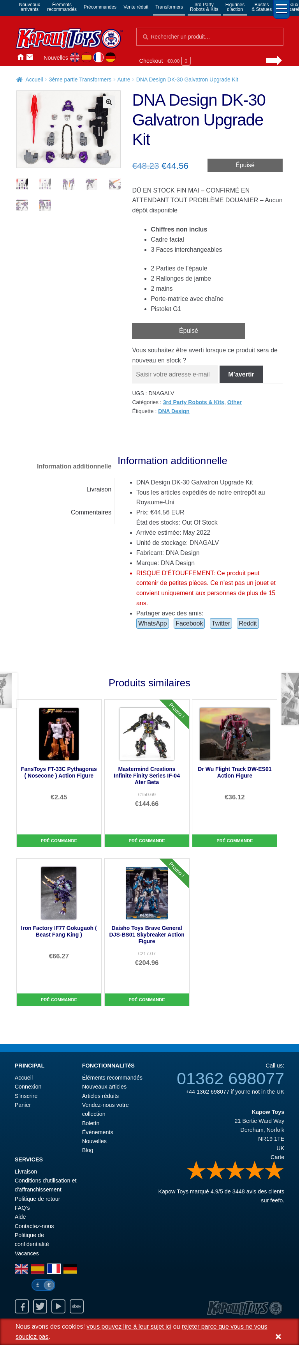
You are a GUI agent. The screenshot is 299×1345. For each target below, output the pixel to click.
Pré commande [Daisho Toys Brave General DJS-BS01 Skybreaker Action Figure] (147, 999)
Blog (87, 1150)
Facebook (189, 623)
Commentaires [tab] (91, 512)
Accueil (20, 57)
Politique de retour (37, 1199)
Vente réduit (135, 7)
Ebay (77, 1306)
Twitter (221, 623)
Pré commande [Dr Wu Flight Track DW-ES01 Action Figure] (234, 840)
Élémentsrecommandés (62, 7)
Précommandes (100, 7)
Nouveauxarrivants (29, 7)
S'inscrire (26, 1096)
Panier (23, 1105)
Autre (123, 79)
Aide (20, 1217)
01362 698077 (230, 1078)
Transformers (169, 7)
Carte (277, 1157)
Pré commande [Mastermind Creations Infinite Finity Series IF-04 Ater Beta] (147, 840)
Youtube (58, 1306)
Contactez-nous (29, 57)
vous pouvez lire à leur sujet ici (128, 1326)
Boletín (91, 1123)
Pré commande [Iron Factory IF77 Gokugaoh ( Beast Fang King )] (59, 999)
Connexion (39, 57)
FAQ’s (22, 1208)
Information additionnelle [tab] (74, 466)
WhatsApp (152, 623)
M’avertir (241, 374)
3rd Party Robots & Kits (193, 402)
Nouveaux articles (104, 1086)
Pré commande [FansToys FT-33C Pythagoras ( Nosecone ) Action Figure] (59, 840)
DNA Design (173, 411)
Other (234, 402)
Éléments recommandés (112, 1078)
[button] (109, 102)
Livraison (26, 1171)
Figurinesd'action (234, 7)
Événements (97, 1132)
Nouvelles (56, 58)
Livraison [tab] (98, 489)
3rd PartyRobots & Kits (204, 7)
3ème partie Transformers (80, 79)
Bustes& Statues (262, 7)
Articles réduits (100, 1096)
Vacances (27, 1253)
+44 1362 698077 (207, 1092)
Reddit (248, 623)
